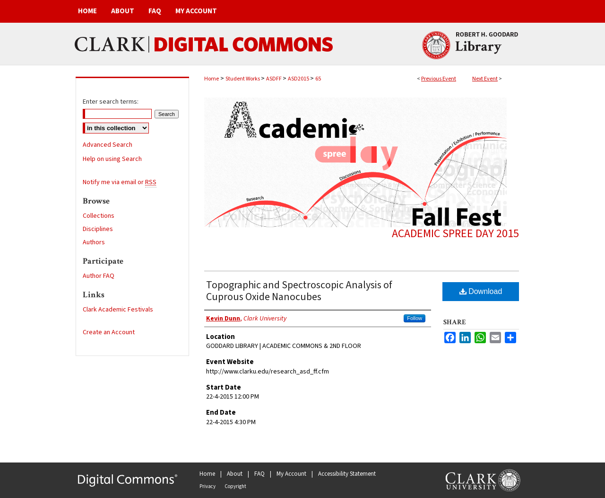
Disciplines (98, 229)
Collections (98, 216)
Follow (414, 318)
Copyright (235, 486)
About (234, 474)
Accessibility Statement (347, 474)
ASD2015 (299, 79)
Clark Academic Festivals (118, 309)
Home (211, 79)
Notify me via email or (119, 182)
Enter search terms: (110, 102)
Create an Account (109, 332)
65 (318, 79)
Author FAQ (98, 276)
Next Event (485, 79)
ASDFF (274, 79)
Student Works (243, 79)
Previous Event (438, 79)
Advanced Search (107, 145)
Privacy (207, 486)
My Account (291, 474)
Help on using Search (112, 159)
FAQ (259, 474)
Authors (94, 242)
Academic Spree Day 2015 (455, 233)
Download (480, 291)
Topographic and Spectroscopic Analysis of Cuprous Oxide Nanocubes (299, 290)
